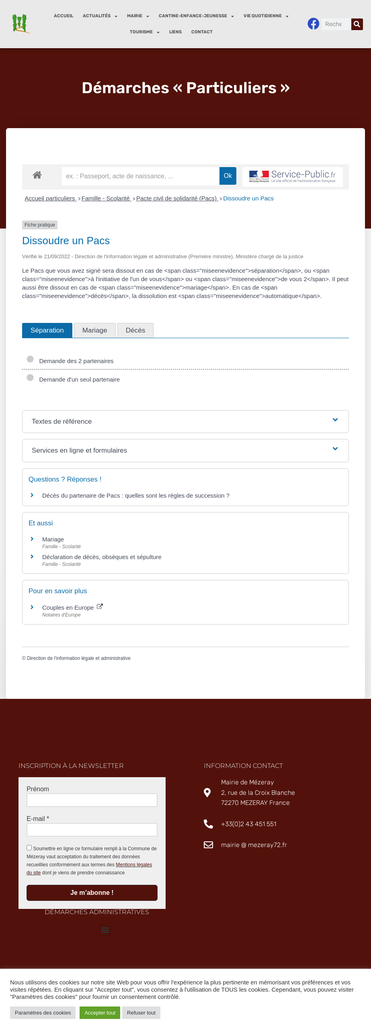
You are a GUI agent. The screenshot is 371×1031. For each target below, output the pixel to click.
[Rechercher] (357, 24)
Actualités (100, 16)
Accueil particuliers (51, 198)
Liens (175, 32)
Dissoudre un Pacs (248, 198)
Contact (202, 32)
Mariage (53, 539)
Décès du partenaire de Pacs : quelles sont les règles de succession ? (136, 495)
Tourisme (145, 32)
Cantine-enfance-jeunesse (196, 16)
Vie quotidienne (266, 16)
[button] (105, 930)
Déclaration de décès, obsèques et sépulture (102, 556)
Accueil (63, 15)
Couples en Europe (72, 607)
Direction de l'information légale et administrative (79, 658)
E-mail (38, 818)
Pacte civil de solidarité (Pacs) (177, 198)
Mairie (138, 16)
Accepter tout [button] (99, 1013)
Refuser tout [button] (141, 1013)
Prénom (38, 789)
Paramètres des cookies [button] (43, 1013)
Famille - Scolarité (106, 198)
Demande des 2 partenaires (70, 360)
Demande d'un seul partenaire (73, 379)
